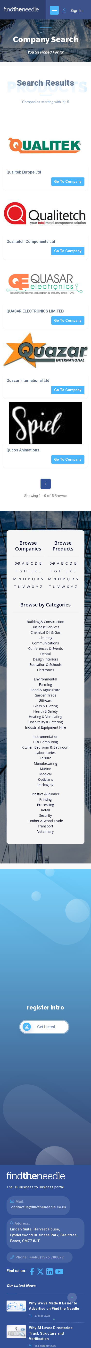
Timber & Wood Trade (45, 820)
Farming (45, 684)
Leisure (45, 758)
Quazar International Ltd (28, 380)
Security (45, 815)
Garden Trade (46, 695)
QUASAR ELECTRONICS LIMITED (35, 311)
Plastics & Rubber (45, 794)
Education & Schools (45, 664)
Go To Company (68, 181)
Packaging (45, 784)
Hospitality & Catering (45, 722)
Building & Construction (45, 621)
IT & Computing (45, 742)
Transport (45, 826)
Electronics (45, 670)
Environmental (45, 679)
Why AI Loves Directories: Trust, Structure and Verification (51, 1333)
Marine (45, 768)
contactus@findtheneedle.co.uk (38, 1207)
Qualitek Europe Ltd (24, 172)
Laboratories (45, 752)
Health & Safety (45, 711)
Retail (45, 810)
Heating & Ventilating (45, 716)
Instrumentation (45, 736)
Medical (45, 774)
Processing (45, 804)
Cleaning (45, 637)
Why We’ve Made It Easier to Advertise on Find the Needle (54, 1306)
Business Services (45, 627)
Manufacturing (45, 763)
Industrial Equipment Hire (45, 727)
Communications (45, 643)
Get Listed (39, 1027)
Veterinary (45, 831)
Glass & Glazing (45, 706)
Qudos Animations (23, 450)
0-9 (17, 563)
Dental (45, 653)
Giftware (45, 700)
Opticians (45, 779)
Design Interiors (45, 659)
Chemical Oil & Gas (45, 632)
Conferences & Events (45, 648)
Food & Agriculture (45, 690)
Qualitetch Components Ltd (31, 241)
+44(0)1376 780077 (47, 1257)
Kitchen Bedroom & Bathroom (45, 747)
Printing (45, 799)
